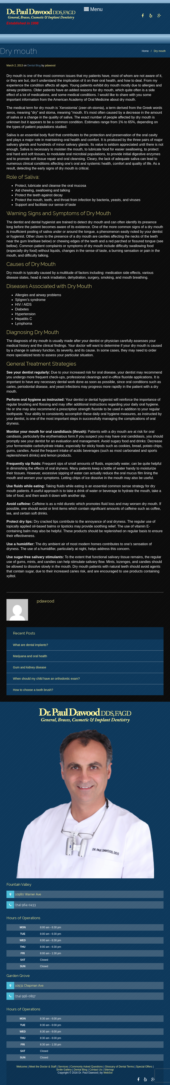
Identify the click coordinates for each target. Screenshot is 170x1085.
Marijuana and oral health (30, 656)
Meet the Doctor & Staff (42, 1066)
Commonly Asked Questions (86, 1066)
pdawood (50, 65)
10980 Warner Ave (28, 894)
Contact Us (95, 1069)
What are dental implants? (30, 645)
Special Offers (144, 1066)
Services (63, 1066)
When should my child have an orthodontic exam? (46, 678)
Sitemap (109, 1069)
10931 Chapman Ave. (29, 985)
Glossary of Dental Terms (119, 1066)
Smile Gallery (64, 1069)
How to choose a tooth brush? (33, 690)
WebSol (107, 1072)
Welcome (21, 1066)
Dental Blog (34, 65)
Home (145, 51)
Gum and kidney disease (29, 667)
